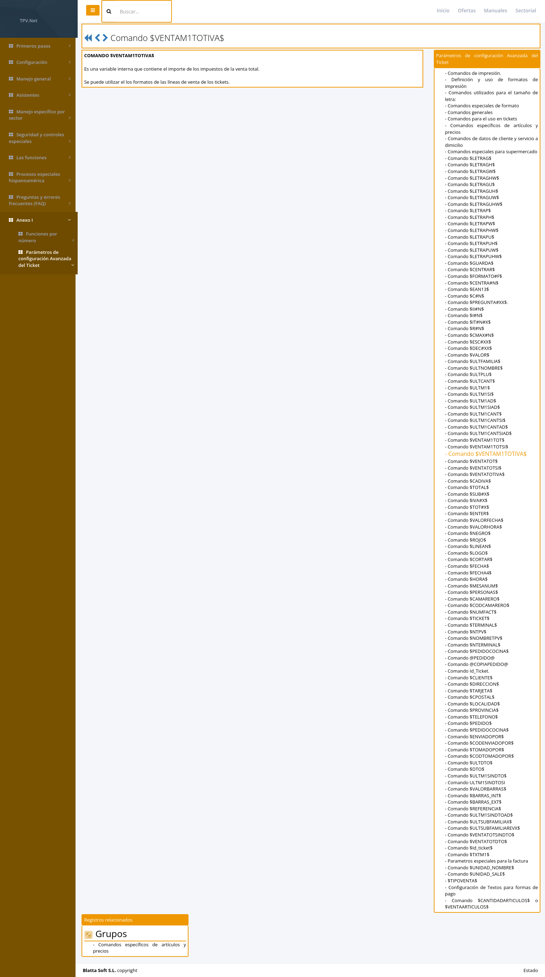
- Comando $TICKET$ (467, 618)
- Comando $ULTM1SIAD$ (473, 407)
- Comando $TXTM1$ (467, 854)
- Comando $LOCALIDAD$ (473, 704)
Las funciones (40, 157)
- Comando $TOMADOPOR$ (475, 749)
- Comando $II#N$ (464, 309)
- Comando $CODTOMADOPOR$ (479, 756)
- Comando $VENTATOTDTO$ (476, 841)
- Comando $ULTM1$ (467, 388)
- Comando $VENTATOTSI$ (473, 468)
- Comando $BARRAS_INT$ (473, 795)
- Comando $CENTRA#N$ (472, 283)
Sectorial (525, 10)
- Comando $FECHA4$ (468, 573)
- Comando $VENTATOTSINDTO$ (480, 835)
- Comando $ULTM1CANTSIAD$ (478, 433)
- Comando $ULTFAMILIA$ (473, 361)
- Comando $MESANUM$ (471, 586)
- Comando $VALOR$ (467, 355)
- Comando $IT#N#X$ (468, 322)
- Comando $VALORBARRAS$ (476, 789)
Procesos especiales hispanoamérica (40, 177)
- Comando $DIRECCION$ (472, 684)
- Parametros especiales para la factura (486, 861)
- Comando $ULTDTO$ (469, 762)
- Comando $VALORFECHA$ (474, 520)
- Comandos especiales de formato (482, 105)
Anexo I (40, 220)
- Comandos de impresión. (473, 73)
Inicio (443, 10)
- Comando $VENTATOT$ (471, 461)
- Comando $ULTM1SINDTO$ (476, 776)
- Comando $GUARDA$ (469, 263)
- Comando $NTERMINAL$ (473, 645)
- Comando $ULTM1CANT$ (473, 414)
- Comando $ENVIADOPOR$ (474, 736)
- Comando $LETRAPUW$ (472, 250)
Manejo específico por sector (40, 114)
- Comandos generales (469, 112)
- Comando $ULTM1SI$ (469, 394)
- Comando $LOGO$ (466, 553)
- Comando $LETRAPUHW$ (473, 256)
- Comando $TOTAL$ (467, 487)
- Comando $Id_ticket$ (469, 848)
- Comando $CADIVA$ (468, 481)
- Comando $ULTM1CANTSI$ (475, 420)
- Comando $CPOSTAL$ (470, 697)
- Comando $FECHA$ (467, 566)
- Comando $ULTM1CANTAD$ (476, 427)
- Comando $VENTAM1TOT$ (475, 440)
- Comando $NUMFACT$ (471, 612)
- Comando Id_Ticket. (467, 671)
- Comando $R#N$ (465, 328)
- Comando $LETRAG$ (468, 158)
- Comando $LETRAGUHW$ (474, 204)
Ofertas (467, 10)
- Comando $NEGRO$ (468, 533)
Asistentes (40, 95)
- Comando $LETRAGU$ (470, 184)
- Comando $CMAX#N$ (470, 335)
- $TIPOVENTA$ (461, 880)
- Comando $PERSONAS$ (471, 592)
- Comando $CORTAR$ (469, 559)
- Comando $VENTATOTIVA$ (475, 474)
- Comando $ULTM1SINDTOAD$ (479, 815)
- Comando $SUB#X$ (467, 494)
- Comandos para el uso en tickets (481, 118)
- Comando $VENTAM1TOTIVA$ (486, 454)
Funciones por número (46, 237)
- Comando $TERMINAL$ (471, 625)
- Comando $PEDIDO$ (468, 723)
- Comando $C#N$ (465, 296)
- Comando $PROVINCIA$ (472, 710)
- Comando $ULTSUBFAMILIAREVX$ (483, 828)
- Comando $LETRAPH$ (470, 217)
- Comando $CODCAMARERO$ (477, 605)
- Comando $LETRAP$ (468, 210)
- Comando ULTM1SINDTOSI (475, 782)
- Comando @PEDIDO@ (470, 658)
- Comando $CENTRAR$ (470, 269)
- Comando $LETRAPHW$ (472, 230)
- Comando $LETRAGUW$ (472, 197)
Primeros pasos (40, 46)
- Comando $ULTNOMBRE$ (474, 368)
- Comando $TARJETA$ (469, 690)
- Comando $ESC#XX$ (468, 342)
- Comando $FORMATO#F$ (474, 276)
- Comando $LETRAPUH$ (471, 243)
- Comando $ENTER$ (467, 513)
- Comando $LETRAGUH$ (472, 191)
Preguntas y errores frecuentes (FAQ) (40, 200)
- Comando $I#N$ (464, 315)
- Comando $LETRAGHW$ (472, 178)
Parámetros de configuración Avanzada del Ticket (46, 259)
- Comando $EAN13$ (467, 289)
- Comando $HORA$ (466, 579)
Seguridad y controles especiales (40, 137)
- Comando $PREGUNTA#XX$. (477, 302)
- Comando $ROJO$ (466, 540)
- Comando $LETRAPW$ (470, 223)
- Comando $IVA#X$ (466, 500)
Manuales (495, 10)
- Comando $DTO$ (465, 769)
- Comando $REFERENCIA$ (473, 808)
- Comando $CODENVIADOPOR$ (479, 743)
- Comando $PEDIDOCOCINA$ (477, 651)
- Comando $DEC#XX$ (468, 348)
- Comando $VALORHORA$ (474, 527)
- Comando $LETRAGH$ (470, 164)
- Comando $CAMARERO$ (472, 599)
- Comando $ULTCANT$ (470, 381)
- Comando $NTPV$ (466, 632)
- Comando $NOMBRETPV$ (474, 638)
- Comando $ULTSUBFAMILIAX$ (479, 821)
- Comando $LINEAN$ (468, 546)
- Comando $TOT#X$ (467, 507)
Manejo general (40, 79)
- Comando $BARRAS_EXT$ (473, 802)
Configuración (40, 62)
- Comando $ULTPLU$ (468, 374)
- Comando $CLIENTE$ (469, 677)
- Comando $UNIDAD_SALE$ (475, 874)
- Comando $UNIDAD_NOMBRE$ (480, 867)
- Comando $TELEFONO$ (471, 717)
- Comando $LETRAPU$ (470, 237)
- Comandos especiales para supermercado (491, 151)
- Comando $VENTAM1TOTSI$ (477, 446)
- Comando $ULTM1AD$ (471, 401)
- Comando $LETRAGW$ (470, 171)
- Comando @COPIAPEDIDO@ (477, 664)
